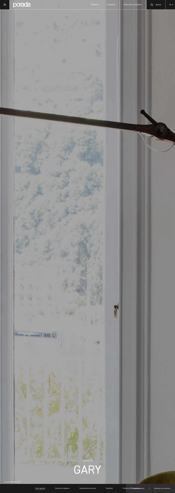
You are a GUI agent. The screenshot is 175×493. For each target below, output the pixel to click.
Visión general (40, 488)
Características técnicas (87, 488)
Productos (95, 5)
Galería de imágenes (62, 488)
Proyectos (111, 5)
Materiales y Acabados (133, 5)
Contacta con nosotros (162, 488)
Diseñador (109, 488)
